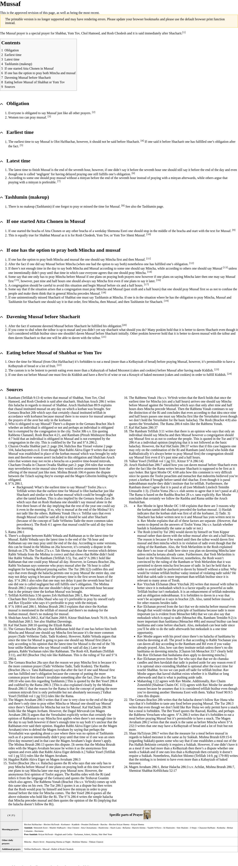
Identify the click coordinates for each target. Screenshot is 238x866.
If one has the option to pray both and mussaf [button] (63, 250)
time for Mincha (150, 401)
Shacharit (175, 33)
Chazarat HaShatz (207, 827)
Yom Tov (74, 33)
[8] (123, 205)
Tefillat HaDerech (32, 849)
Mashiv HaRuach (58, 827)
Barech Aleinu (138, 827)
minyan (85, 178)
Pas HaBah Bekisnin (142, 744)
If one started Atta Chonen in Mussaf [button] (45, 221)
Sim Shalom (182, 827)
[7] (59, 181)
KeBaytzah (136, 361)
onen (111, 737)
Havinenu (38, 831)
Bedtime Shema (79, 842)
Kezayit (134, 375)
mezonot (158, 375)
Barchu (103, 824)
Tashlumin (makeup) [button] (27, 197)
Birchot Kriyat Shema (119, 824)
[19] (166, 300)
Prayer (138, 815)
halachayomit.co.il (27, 450)
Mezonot (124, 370)
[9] (234, 229)
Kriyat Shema (137, 824)
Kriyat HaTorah (45, 834)
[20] (124, 325)
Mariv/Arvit (38, 842)
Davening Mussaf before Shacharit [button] (43, 316)
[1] (184, 32)
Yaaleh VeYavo (154, 827)
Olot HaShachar (64, 142)
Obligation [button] (17, 103)
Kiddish (207, 370)
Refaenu (126, 827)
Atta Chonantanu (89, 827)
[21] (103, 336)
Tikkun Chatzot (96, 842)
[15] (17, 280)
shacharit (69, 401)
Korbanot (65, 824)
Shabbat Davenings (59, 621)
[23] (216, 369)
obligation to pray (191, 297)
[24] (229, 373)
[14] (149, 271)
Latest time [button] (18, 160)
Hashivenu (104, 827)
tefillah (97, 412)
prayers (85, 113)
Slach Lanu (115, 827)
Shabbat (60, 33)
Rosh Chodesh (116, 33)
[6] (133, 173)
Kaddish (75, 824)
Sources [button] (14, 389)
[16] (158, 280)
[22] (59, 364)
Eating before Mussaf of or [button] (54, 352)
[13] (225, 267)
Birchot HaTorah (51, 824)
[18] (103, 292)
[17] (146, 284)
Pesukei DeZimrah (90, 824)
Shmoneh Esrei (41, 827)
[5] (21, 145)
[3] (49, 116)
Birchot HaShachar (33, 824)
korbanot (37, 416)
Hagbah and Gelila (63, 834)
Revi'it (102, 375)
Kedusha (221, 827)
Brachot (25, 412)
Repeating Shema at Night (58, 842)
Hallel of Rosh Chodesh (62, 849)
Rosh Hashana (51, 502)
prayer (21, 33)
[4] (142, 140)
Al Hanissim (169, 827)
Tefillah (27, 397)
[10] (148, 234)
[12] (191, 263)
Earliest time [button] (20, 132)
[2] (93, 112)
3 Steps (193, 827)
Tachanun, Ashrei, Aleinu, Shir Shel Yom (93, 834)
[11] (148, 258)
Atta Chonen (53, 231)
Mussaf (101, 285)
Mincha (87, 250)
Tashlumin (43, 206)
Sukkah (192, 737)
